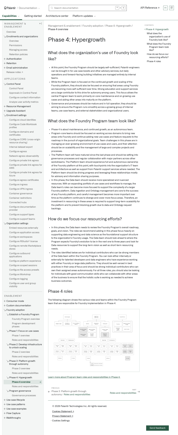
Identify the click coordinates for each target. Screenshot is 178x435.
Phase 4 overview (21, 382)
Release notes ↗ (14, 72)
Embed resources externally (23, 228)
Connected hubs (18, 202)
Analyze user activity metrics (23, 102)
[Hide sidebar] (40, 23)
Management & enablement (64, 26)
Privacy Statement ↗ (62, 416)
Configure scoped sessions (23, 265)
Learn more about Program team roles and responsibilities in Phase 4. (84, 377)
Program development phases (23, 325)
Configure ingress (18, 184)
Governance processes (24, 395)
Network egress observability (24, 156)
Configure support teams (22, 219)
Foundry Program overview (26, 319)
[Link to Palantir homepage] (10, 8)
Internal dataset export (21, 147)
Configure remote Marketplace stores (25, 247)
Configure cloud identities (22, 120)
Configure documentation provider (22, 208)
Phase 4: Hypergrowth (157, 29)
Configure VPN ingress (21, 189)
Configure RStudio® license (23, 241)
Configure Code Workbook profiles (23, 126)
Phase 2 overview (21, 352)
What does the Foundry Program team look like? (159, 47)
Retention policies (18, 54)
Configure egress (18, 151)
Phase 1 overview (21, 336)
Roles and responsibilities (25, 340)
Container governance (20, 193)
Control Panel (16, 88)
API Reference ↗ (150, 8)
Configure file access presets (24, 270)
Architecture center (57, 16)
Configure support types (21, 214)
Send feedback (157, 428)
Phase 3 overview (21, 368)
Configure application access (24, 232)
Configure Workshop (20, 274)
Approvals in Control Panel (23, 93)
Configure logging (18, 279)
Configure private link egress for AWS (25, 166)
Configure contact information (24, 97)
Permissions (15, 45)
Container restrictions (20, 198)
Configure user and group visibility (22, 285)
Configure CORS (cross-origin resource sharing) (24, 141)
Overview (11, 32)
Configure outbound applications (19, 255)
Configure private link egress (24, 160)
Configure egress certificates (24, 180)
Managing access (18, 50)
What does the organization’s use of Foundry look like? (158, 36)
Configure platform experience (25, 261)
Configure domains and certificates (21, 133)
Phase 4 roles (154, 61)
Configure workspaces (20, 237)
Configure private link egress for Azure (25, 174)
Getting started (33, 16)
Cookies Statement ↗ (63, 411)
